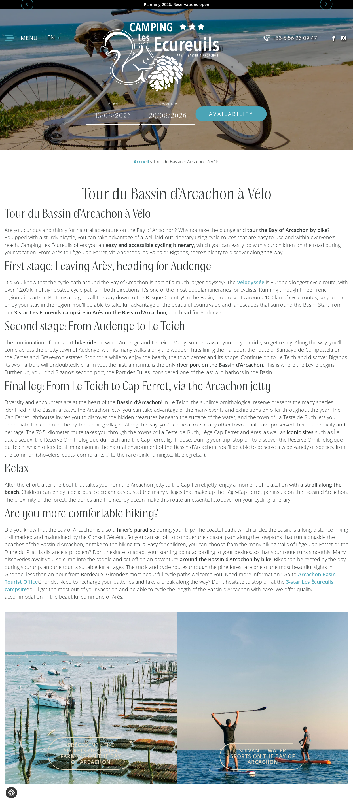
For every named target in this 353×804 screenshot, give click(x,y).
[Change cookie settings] (11, 792)
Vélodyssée (250, 282)
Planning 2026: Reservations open (176, 4)
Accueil (141, 162)
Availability (244, 113)
